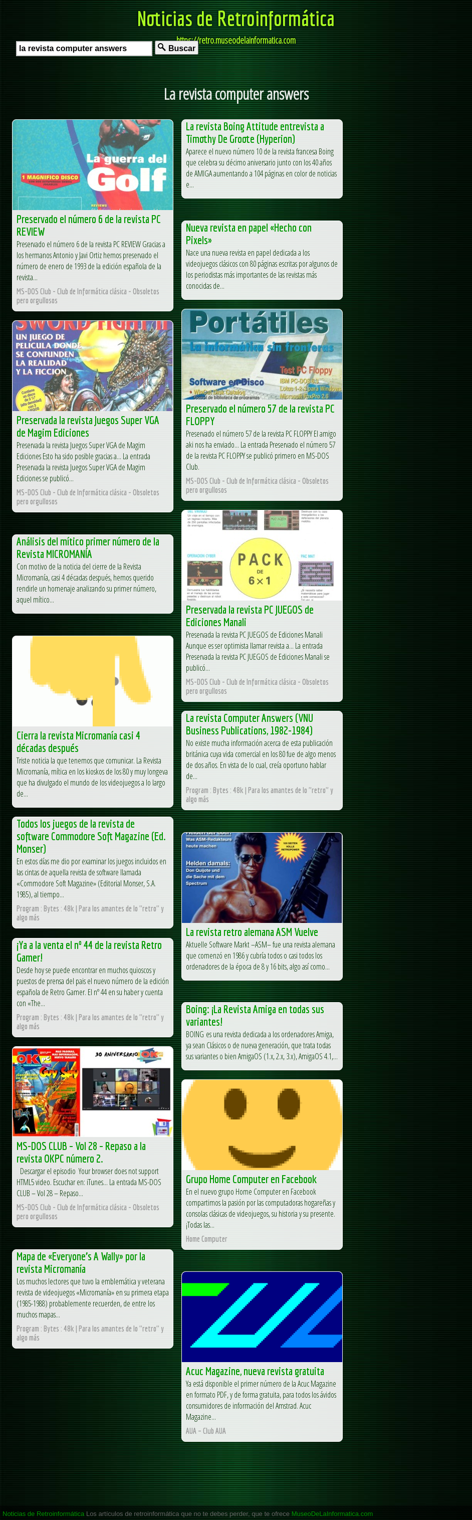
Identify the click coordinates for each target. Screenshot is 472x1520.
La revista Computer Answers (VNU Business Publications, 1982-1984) (249, 723)
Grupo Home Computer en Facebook (251, 1179)
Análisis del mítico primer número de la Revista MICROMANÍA (88, 547)
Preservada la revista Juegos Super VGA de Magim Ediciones (88, 426)
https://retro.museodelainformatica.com (236, 40)
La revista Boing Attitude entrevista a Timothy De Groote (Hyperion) (255, 132)
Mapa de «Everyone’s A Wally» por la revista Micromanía (81, 1262)
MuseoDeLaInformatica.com (332, 1513)
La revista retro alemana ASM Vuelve (252, 931)
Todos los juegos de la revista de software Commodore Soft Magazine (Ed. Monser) (91, 836)
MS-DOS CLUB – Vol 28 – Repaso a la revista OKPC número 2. (81, 1152)
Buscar (176, 48)
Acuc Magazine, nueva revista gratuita (255, 1371)
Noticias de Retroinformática (236, 18)
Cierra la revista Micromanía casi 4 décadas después (78, 741)
